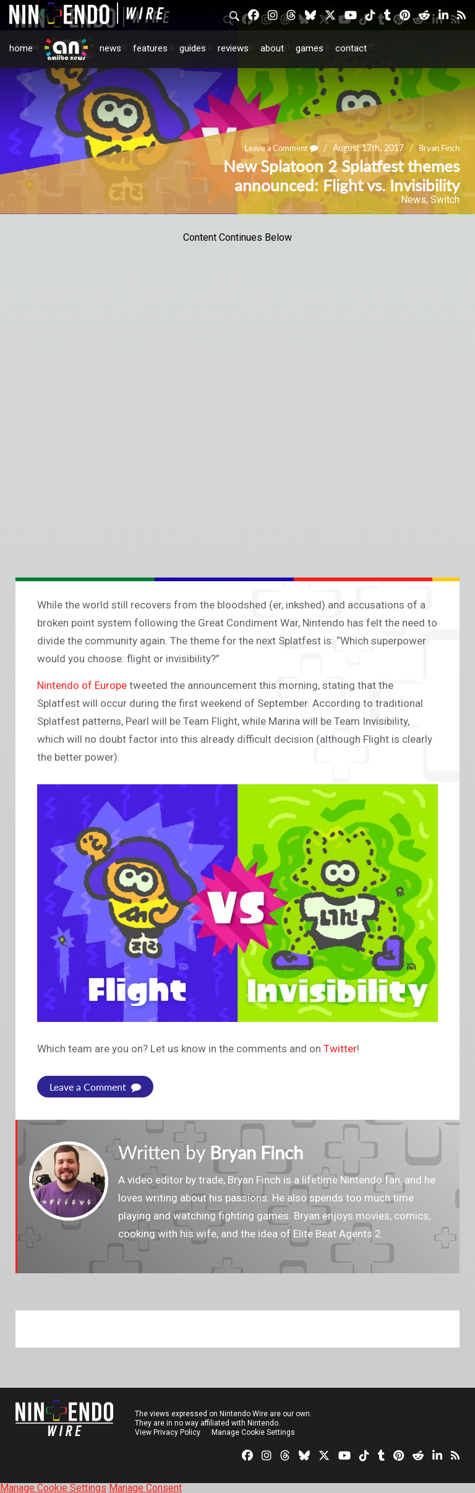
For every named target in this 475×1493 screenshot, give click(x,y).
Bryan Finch (437, 148)
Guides (192, 48)
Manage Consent (145, 1487)
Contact (351, 48)
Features (150, 48)
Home (21, 48)
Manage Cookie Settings (253, 1431)
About (272, 48)
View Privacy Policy (167, 1431)
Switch (445, 200)
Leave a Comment (273, 148)
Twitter (340, 1048)
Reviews (233, 48)
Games (309, 48)
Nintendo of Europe (82, 685)
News (110, 48)
